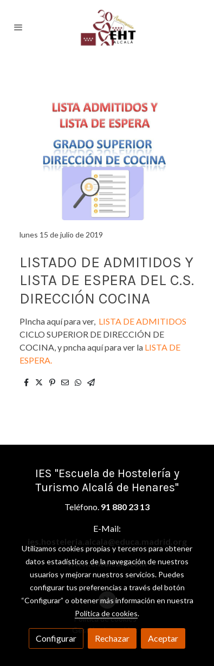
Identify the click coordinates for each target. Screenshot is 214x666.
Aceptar (163, 638)
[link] (107, 27)
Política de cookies (106, 613)
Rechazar (112, 638)
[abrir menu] (18, 27)
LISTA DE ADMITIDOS (141, 321)
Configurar (56, 638)
